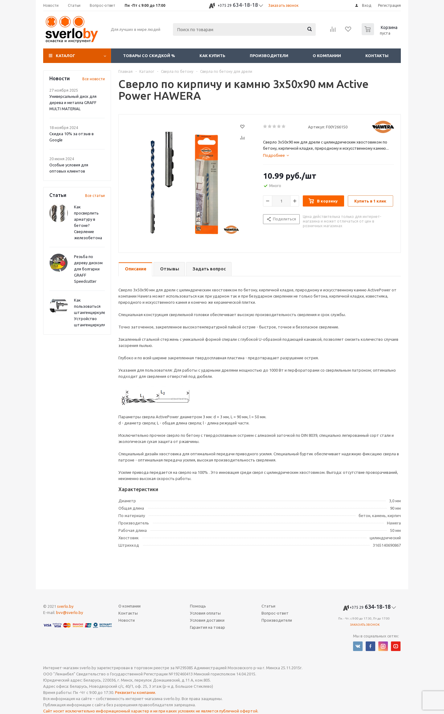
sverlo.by (65, 606)
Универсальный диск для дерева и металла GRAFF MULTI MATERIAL (73, 102)
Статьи (268, 606)
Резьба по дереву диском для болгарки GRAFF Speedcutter (88, 268)
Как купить (212, 55)
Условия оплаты (205, 613)
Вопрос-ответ (275, 613)
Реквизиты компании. (135, 692)
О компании (327, 55)
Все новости (93, 79)
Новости (126, 620)
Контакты (376, 55)
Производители (269, 55)
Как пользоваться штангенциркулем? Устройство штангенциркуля (92, 312)
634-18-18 (238, 5)
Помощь (198, 606)
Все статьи (95, 196)
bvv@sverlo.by (69, 612)
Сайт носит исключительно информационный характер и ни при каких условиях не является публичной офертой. (150, 711)
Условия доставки (207, 620)
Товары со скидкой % (149, 55)
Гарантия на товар (207, 627)
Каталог (65, 55)
